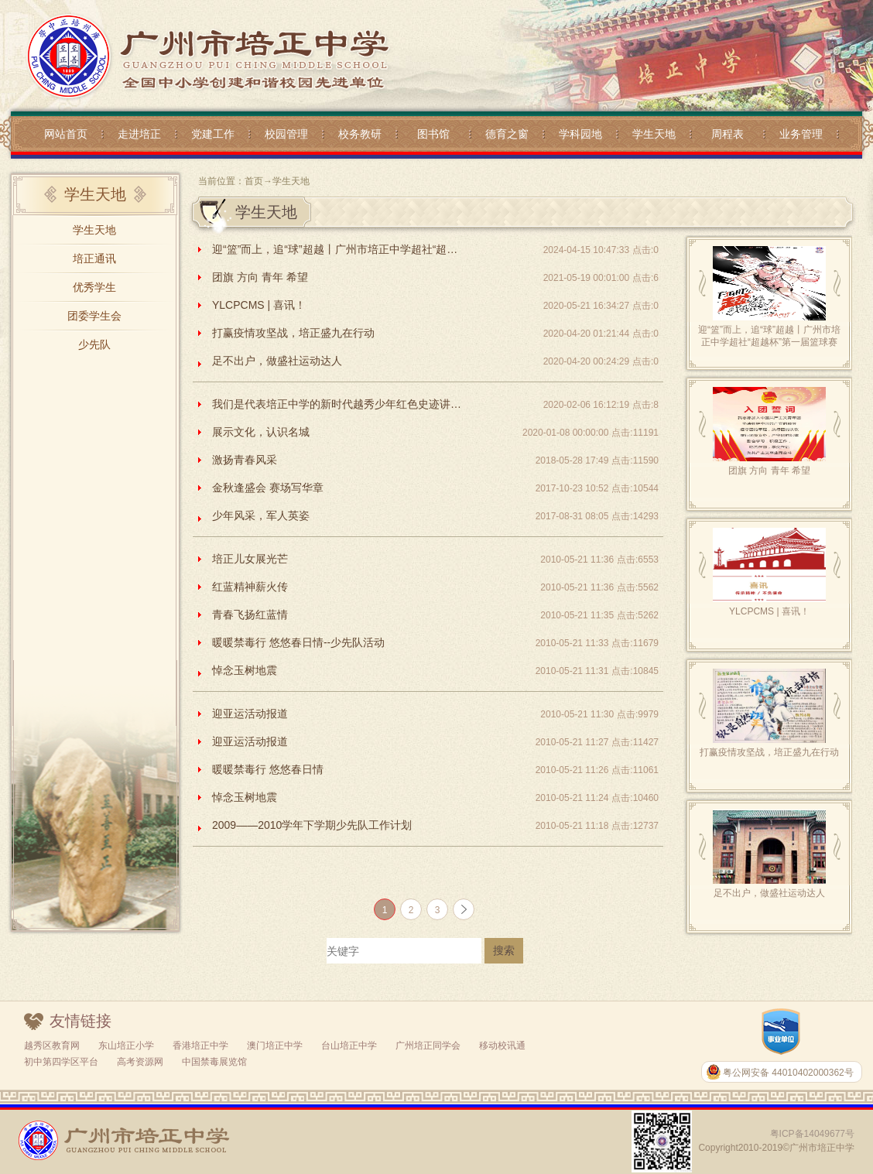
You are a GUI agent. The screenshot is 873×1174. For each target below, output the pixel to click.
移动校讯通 (502, 1045)
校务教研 (360, 134)
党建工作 (213, 134)
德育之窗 (507, 134)
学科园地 (580, 134)
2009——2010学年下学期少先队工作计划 (312, 825)
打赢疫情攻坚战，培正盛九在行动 (293, 333)
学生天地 (654, 134)
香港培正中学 (200, 1045)
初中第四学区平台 (61, 1061)
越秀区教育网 (52, 1045)
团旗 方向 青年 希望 (260, 277)
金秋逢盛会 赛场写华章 (268, 487)
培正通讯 (94, 258)
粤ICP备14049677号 (812, 1133)
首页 (254, 181)
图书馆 (433, 134)
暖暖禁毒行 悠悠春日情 (268, 769)
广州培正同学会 (427, 1045)
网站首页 (65, 134)
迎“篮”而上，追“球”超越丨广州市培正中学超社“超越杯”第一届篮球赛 (340, 249)
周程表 (727, 134)
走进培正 (139, 134)
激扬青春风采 (244, 460)
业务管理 (801, 134)
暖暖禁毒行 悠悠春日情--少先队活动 (298, 642)
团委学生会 (94, 316)
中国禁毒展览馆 (214, 1061)
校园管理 (286, 134)
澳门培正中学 (275, 1045)
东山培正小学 (126, 1045)
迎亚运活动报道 (250, 713)
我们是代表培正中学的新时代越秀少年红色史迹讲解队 (340, 404)
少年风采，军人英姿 (261, 515)
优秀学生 (94, 287)
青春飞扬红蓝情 (250, 614)
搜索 (504, 950)
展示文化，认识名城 (261, 432)
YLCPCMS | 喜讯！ (259, 305)
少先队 (94, 344)
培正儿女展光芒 (250, 559)
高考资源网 (140, 1061)
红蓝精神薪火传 (250, 586)
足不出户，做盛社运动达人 (277, 360)
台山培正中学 (349, 1045)
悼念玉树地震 (244, 670)
